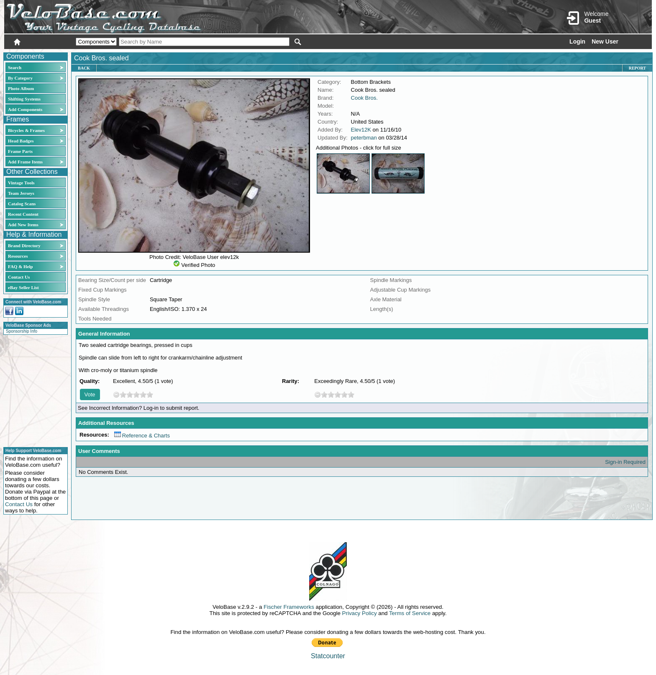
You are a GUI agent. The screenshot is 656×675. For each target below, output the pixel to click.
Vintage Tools (21, 182)
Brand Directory (24, 245)
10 (149, 394)
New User (605, 41)
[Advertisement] (33, 389)
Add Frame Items (25, 161)
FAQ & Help (20, 266)
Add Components (25, 109)
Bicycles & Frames (27, 130)
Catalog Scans (22, 203)
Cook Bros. (364, 98)
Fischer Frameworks (289, 607)
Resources (18, 256)
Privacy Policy (359, 613)
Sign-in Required (625, 462)
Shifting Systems (24, 98)
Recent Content (23, 214)
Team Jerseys (21, 193)
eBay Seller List (23, 287)
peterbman (364, 137)
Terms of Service (409, 613)
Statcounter (328, 655)
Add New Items (23, 224)
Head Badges (20, 140)
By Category (20, 77)
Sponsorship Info (21, 331)
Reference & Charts (142, 435)
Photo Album (21, 88)
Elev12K (361, 130)
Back (84, 68)
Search (14, 67)
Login (577, 41)
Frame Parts (20, 151)
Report (637, 68)
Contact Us (19, 276)
